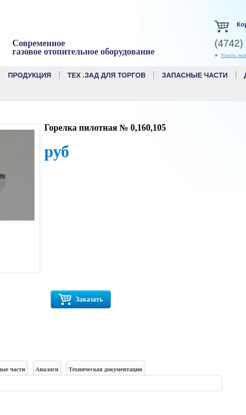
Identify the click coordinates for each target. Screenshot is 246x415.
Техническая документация (105, 372)
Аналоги (47, 372)
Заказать (81, 299)
